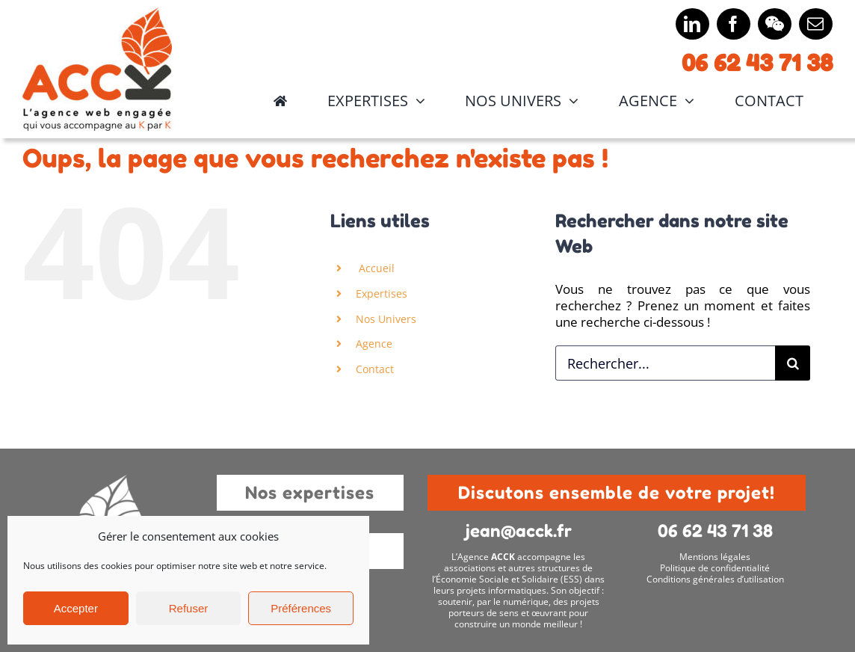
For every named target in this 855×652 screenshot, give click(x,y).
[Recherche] (792, 363)
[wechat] (774, 24)
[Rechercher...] (665, 363)
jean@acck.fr (519, 530)
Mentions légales (714, 556)
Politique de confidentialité (715, 568)
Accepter (76, 608)
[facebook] (733, 24)
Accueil (375, 268)
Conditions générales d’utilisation (715, 579)
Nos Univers (386, 319)
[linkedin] (692, 24)
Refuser (189, 608)
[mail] (816, 24)
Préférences (301, 608)
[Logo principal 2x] (97, 13)
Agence (374, 343)
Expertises (381, 293)
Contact (375, 369)
